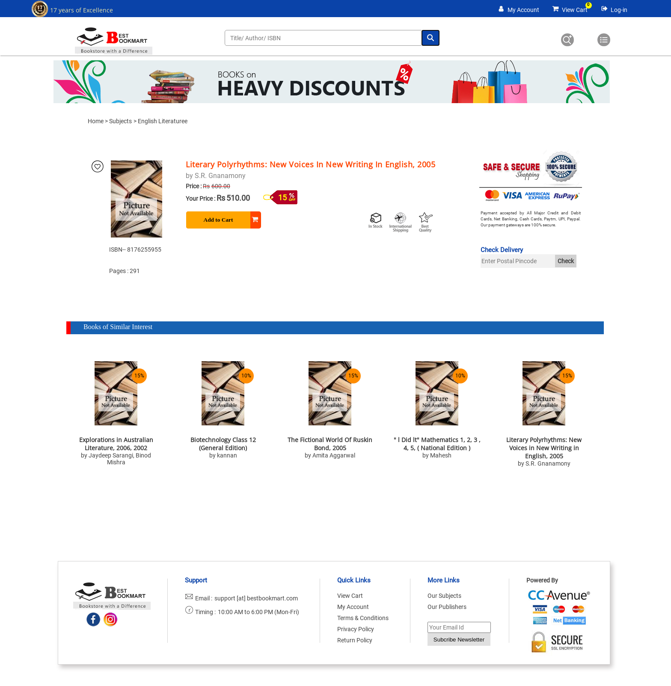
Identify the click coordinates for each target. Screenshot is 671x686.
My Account (523, 9)
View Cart (575, 9)
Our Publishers (447, 606)
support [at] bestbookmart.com (256, 598)
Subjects (120, 121)
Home (96, 121)
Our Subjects (444, 595)
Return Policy (354, 640)
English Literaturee (162, 121)
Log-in (619, 9)
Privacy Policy (355, 629)
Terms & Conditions (363, 618)
